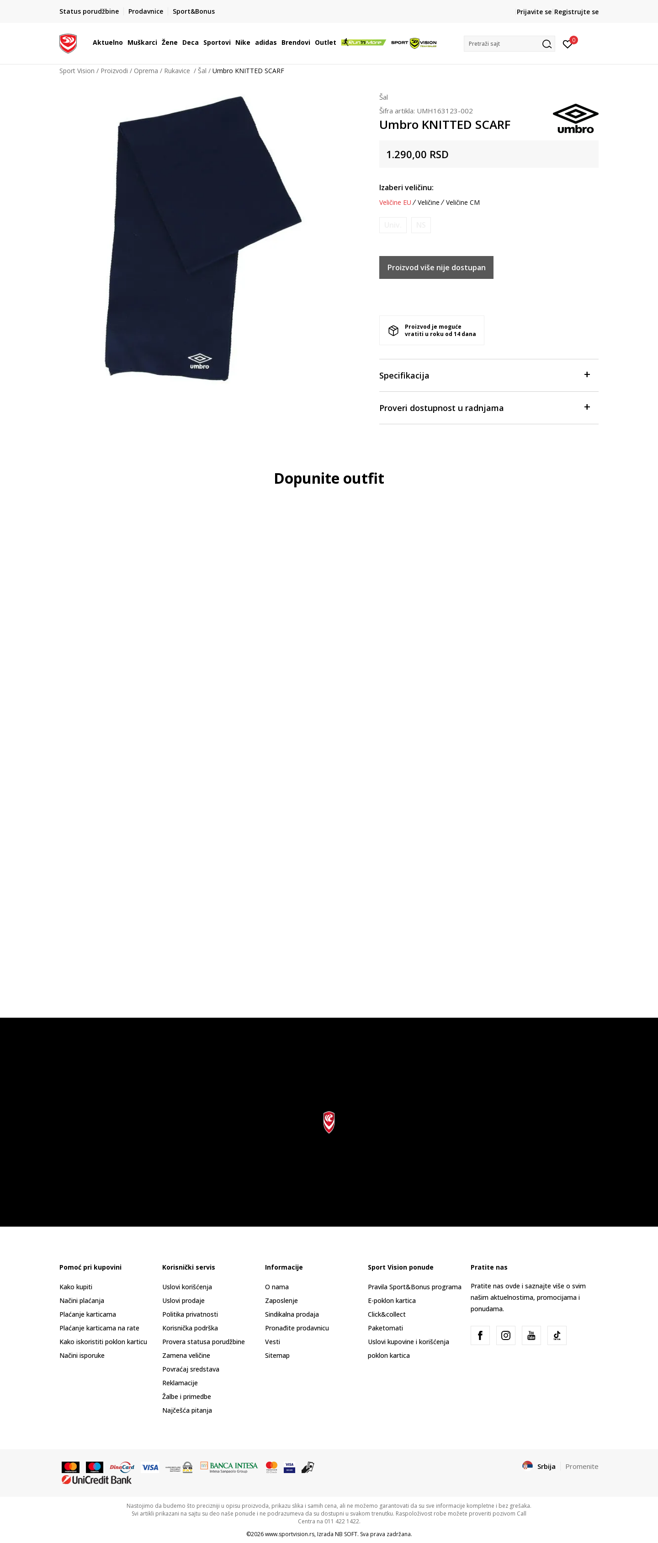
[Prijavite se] (567, 43)
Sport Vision (77, 70)
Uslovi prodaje (183, 1300)
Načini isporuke (82, 1355)
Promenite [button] (582, 1466)
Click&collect (387, 1314)
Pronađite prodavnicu (297, 1328)
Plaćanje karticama (87, 1314)
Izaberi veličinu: (406, 187)
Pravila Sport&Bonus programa (415, 1286)
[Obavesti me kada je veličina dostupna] (393, 225)
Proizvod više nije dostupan (436, 267)
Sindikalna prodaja (292, 1314)
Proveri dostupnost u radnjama (484, 407)
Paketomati (385, 1328)
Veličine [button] (429, 202)
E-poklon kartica (392, 1300)
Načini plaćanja (81, 1300)
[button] (509, 44)
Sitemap (277, 1355)
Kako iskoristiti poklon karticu (103, 1341)
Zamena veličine (186, 1355)
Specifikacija (484, 374)
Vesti (272, 1341)
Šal (202, 70)
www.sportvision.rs (289, 1534)
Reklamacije (180, 1382)
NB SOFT (346, 1534)
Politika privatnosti (190, 1314)
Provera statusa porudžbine (203, 1341)
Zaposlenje (281, 1300)
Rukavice (178, 70)
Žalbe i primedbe (186, 1396)
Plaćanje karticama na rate (99, 1328)
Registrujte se (576, 11)
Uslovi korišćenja (187, 1286)
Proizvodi (114, 70)
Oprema (146, 70)
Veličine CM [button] (463, 202)
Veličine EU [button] (395, 202)
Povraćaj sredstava (190, 1369)
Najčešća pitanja (187, 1410)
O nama (277, 1286)
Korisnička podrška (190, 1328)
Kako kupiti (75, 1286)
